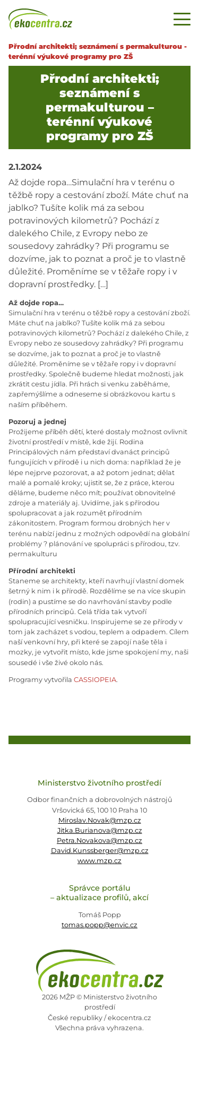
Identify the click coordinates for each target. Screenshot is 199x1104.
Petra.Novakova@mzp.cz (99, 840)
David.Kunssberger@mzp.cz (100, 851)
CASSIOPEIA (95, 680)
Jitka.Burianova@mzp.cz (99, 830)
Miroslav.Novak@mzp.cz (99, 820)
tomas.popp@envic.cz (99, 925)
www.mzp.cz (99, 861)
